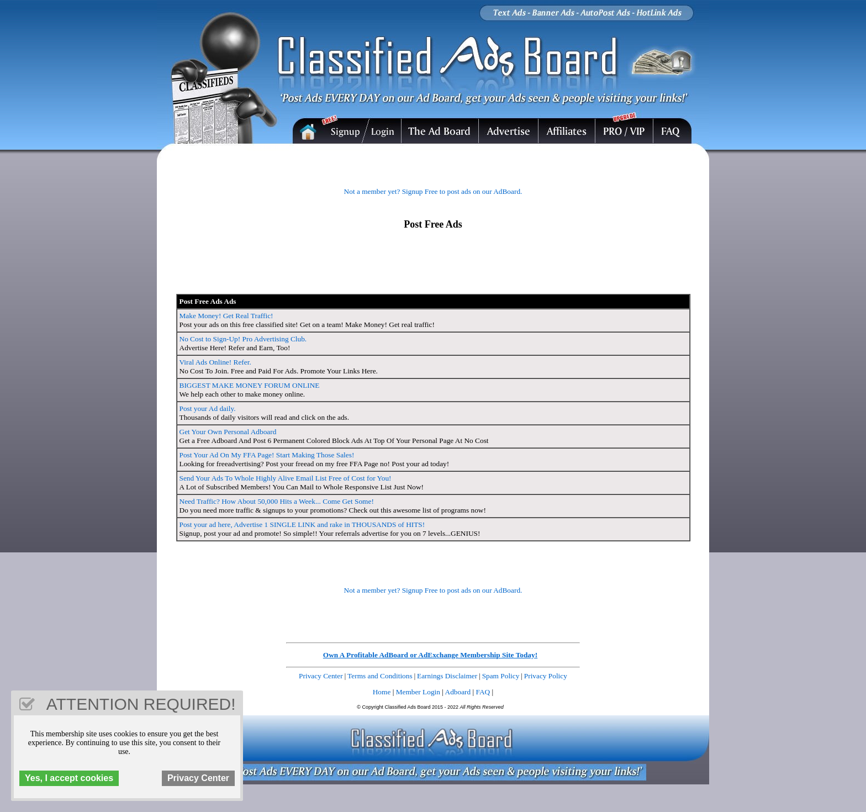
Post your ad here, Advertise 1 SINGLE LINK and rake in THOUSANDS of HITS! (302, 524)
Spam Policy (501, 676)
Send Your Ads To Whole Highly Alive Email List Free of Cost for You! (285, 478)
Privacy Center (321, 676)
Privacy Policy (545, 676)
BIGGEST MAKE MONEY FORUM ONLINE (249, 385)
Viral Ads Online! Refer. (215, 362)
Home (382, 692)
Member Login (418, 692)
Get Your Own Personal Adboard (228, 432)
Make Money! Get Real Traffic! (226, 316)
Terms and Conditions (380, 676)
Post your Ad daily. (207, 408)
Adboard (458, 692)
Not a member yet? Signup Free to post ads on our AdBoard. (433, 191)
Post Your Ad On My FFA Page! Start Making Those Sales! (267, 455)
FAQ (483, 692)
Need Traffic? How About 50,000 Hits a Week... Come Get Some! (276, 501)
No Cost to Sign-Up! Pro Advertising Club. (243, 339)
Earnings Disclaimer (447, 676)
